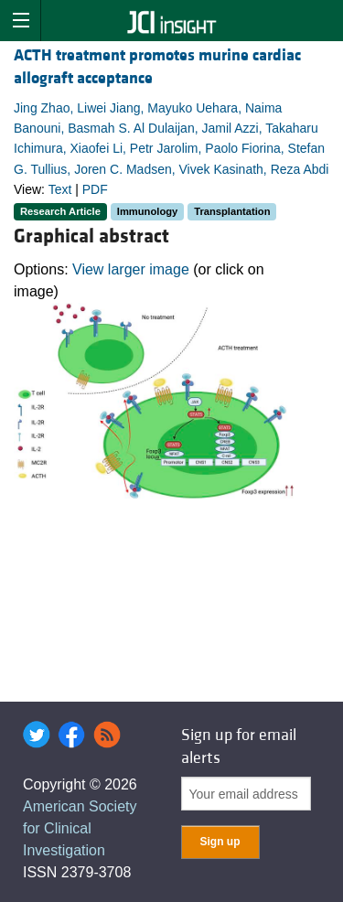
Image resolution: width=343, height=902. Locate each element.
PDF (95, 189)
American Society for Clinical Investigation (80, 828)
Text (60, 189)
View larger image (130, 269)
